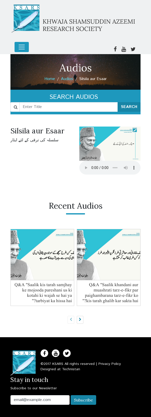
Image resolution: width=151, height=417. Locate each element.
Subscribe (83, 400)
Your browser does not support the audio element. (110, 168)
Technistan (71, 369)
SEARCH (129, 107)
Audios (67, 79)
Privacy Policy (109, 363)
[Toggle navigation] (22, 47)
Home (49, 79)
